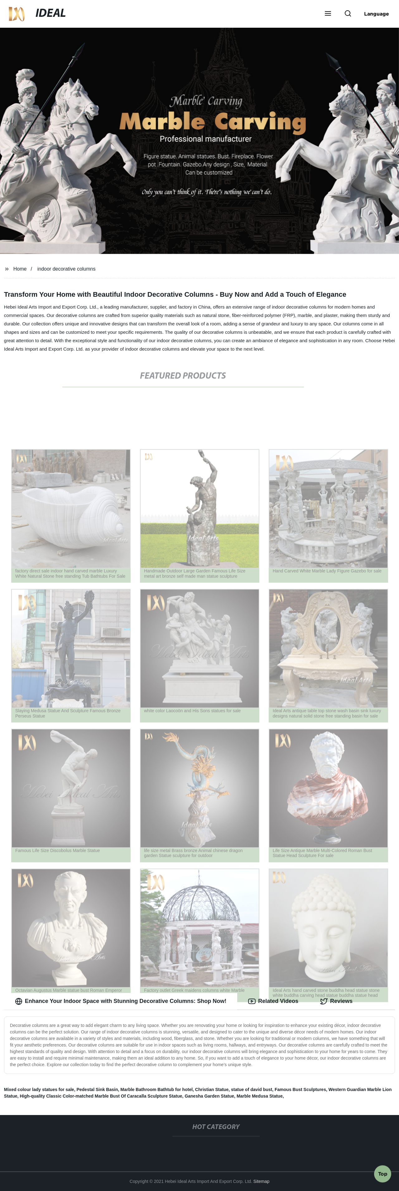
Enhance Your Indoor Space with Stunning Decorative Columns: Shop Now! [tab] (120, 1001)
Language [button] (376, 14)
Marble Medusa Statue (260, 1096)
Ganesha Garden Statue (209, 1096)
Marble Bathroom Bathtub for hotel (156, 1089)
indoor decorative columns (66, 269)
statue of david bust (251, 1089)
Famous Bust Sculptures (300, 1089)
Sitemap (261, 1181)
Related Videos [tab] (273, 1001)
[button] (328, 14)
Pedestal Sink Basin (97, 1089)
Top (382, 1174)
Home (20, 269)
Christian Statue (211, 1089)
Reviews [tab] (336, 1001)
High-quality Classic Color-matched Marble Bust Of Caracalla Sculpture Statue (101, 1096)
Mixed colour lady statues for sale (39, 1089)
